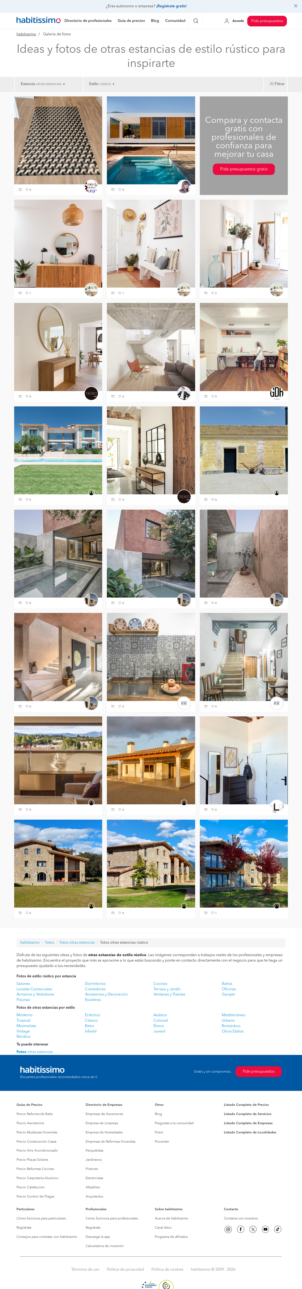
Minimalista (26, 1026)
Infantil (90, 1031)
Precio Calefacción (31, 1187)
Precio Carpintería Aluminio (38, 1178)
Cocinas (160, 984)
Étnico (158, 1026)
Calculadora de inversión (105, 1246)
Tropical (23, 1021)
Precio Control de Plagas (35, 1196)
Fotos (159, 1132)
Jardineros (94, 1159)
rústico (107, 84)
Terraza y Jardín (166, 989)
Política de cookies (167, 1270)
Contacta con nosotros (241, 1218)
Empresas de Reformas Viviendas (110, 1141)
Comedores (95, 989)
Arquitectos (94, 1196)
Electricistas (94, 1178)
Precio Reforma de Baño (35, 1114)
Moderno (25, 1015)
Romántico (231, 1026)
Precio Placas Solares (32, 1159)
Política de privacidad (125, 1270)
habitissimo (26, 34)
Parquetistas (94, 1150)
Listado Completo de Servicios (247, 1114)
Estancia (28, 84)
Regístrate (24, 1227)
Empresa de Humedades (104, 1132)
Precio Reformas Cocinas (35, 1169)
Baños (227, 984)
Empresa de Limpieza (102, 1123)
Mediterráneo (233, 1015)
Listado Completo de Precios (246, 1105)
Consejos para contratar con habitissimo (47, 1237)
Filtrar (280, 84)
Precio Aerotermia (30, 1123)
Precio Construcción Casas (36, 1141)
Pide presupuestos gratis (244, 169)
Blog (158, 1114)
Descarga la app (98, 1237)
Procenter (162, 1141)
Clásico (91, 1021)
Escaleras (93, 1000)
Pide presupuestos (267, 21)
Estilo (94, 84)
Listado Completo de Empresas (248, 1123)
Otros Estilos (232, 1031)
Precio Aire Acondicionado (37, 1150)
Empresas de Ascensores (104, 1114)
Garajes (228, 994)
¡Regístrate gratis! (171, 6)
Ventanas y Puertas (169, 994)
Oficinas (229, 989)
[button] (21, 190)
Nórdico (24, 1037)
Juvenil (159, 1031)
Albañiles (93, 1187)
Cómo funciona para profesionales (112, 1218)
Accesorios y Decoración (106, 994)
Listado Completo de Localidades (250, 1132)
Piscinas (23, 1000)
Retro (89, 1026)
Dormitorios (95, 984)
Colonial (160, 1021)
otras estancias (50, 84)
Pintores (92, 1169)
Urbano (228, 1021)
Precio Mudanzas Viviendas (37, 1132)
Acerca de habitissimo (171, 1218)
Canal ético (163, 1227)
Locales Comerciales (34, 989)
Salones (23, 984)
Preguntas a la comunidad (174, 1123)
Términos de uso (85, 1270)
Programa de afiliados (171, 1237)
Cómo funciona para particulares (41, 1218)
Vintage (23, 1031)
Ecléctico (92, 1015)
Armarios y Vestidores (35, 994)
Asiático (160, 1015)
